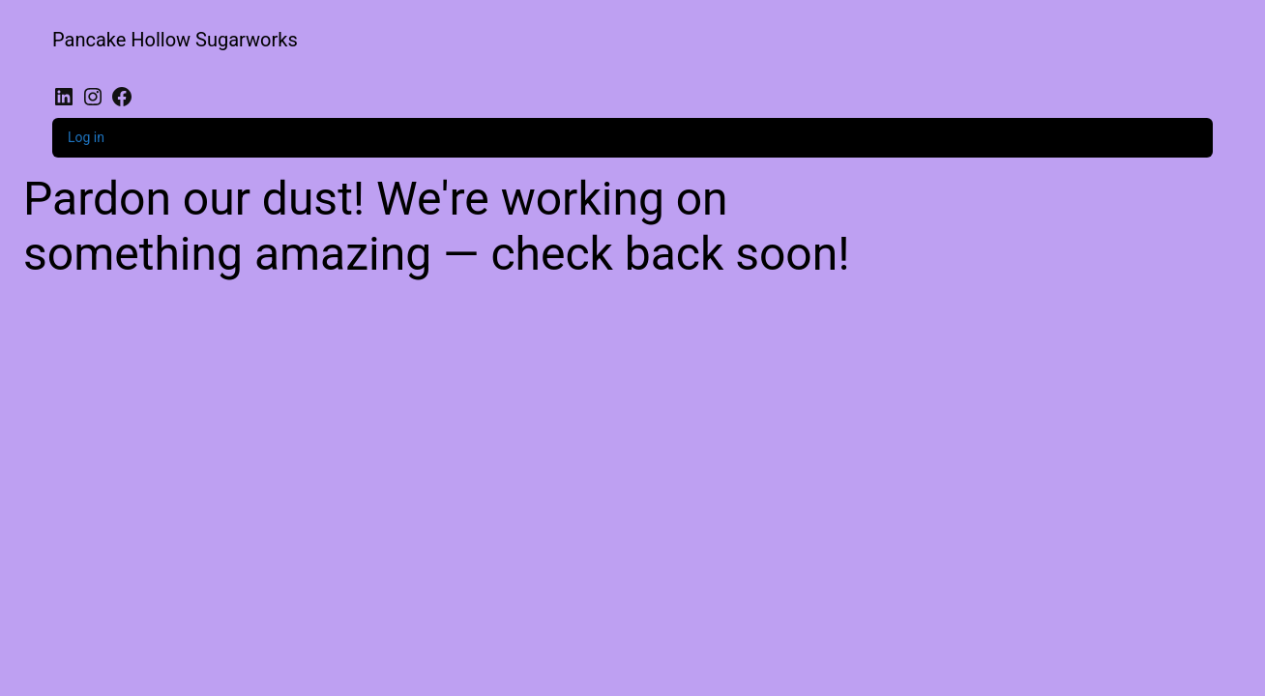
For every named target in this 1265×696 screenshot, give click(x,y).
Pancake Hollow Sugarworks (175, 39)
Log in (86, 137)
